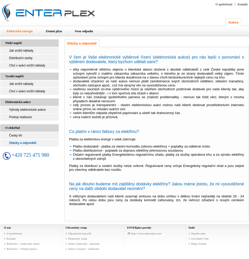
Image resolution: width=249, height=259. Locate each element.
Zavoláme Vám (200, 238)
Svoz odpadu (84, 31)
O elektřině (12, 128)
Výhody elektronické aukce (27, 109)
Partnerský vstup (77, 238)
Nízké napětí (13, 43)
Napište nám (198, 233)
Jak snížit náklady (21, 50)
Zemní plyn (54, 31)
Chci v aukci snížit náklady (27, 65)
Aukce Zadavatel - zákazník (84, 243)
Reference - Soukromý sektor (23, 243)
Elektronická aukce (18, 102)
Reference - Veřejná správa (22, 248)
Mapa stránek (199, 243)
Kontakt (243, 4)
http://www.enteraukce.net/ (146, 233)
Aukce (233, 22)
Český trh (15, 135)
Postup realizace (20, 117)
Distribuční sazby (21, 58)
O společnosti (224, 4)
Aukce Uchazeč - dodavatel (83, 248)
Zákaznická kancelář (80, 233)
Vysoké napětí (14, 76)
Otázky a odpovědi (22, 143)
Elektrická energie (20, 31)
